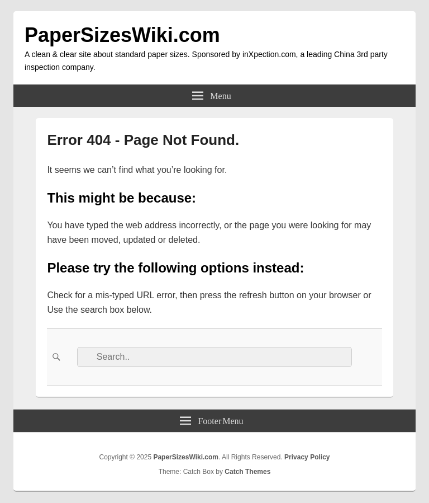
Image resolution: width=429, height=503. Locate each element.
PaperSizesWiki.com (122, 34)
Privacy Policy (307, 457)
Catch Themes (247, 472)
